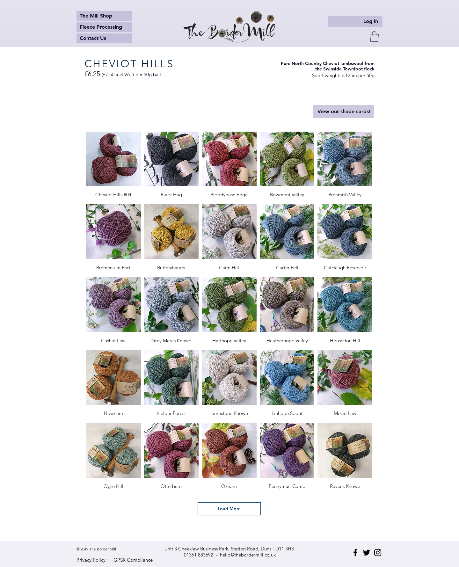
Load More (229, 509)
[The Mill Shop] (104, 16)
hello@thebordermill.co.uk (248, 555)
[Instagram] (377, 552)
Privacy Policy (91, 560)
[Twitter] (366, 552)
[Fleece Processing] (104, 27)
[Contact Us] (104, 38)
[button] (374, 36)
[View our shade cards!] (343, 111)
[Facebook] (355, 552)
